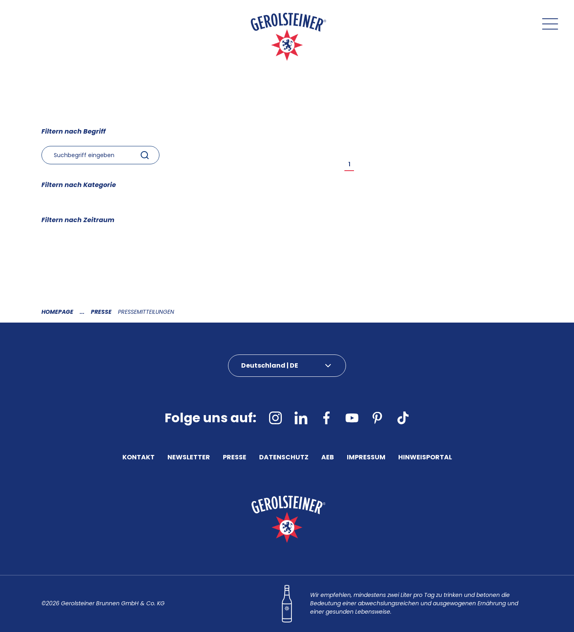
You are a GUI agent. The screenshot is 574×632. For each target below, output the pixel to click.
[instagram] (275, 417)
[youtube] (352, 417)
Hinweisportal (425, 458)
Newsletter (188, 458)
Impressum (366, 458)
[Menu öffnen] (550, 24)
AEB (327, 458)
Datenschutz (284, 458)
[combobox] (100, 155)
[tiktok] (403, 417)
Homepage (57, 312)
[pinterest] (377, 417)
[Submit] (144, 155)
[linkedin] (301, 417)
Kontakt (138, 458)
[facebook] (326, 417)
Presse (101, 312)
